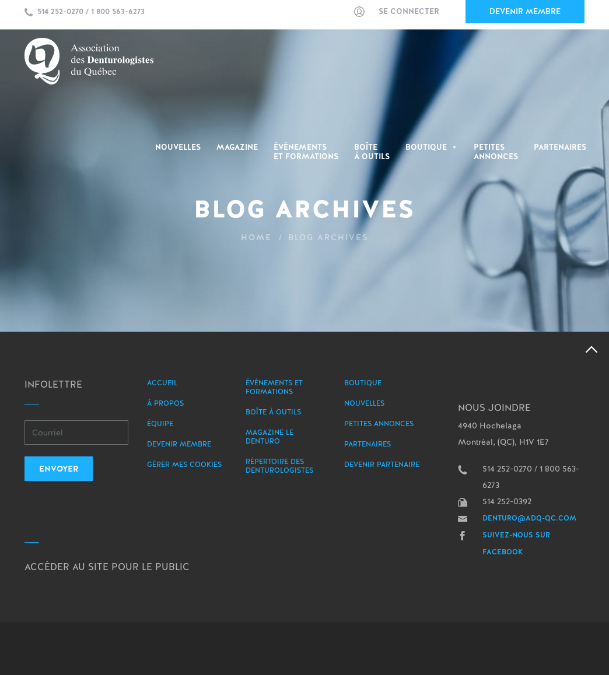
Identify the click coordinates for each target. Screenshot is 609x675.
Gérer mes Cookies (184, 464)
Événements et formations (274, 387)
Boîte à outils (372, 152)
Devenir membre (525, 11)
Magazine (237, 147)
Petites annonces (379, 423)
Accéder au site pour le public (107, 567)
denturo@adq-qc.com (529, 518)
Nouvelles (178, 147)
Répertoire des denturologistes (279, 466)
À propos (165, 403)
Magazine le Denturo (269, 437)
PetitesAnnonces (496, 152)
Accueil (162, 383)
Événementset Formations (306, 152)
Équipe (160, 423)
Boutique (431, 147)
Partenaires (560, 147)
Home (256, 237)
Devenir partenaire (381, 464)
